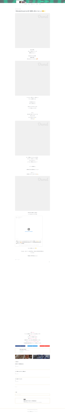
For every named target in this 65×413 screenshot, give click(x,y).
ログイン (47, 1)
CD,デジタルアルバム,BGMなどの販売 (33, 341)
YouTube (33, 332)
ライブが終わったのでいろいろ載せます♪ (20, 371)
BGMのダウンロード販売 (33, 338)
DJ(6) (15, 259)
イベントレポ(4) (17, 259)
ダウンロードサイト (33, 335)
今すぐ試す (41, 1)
